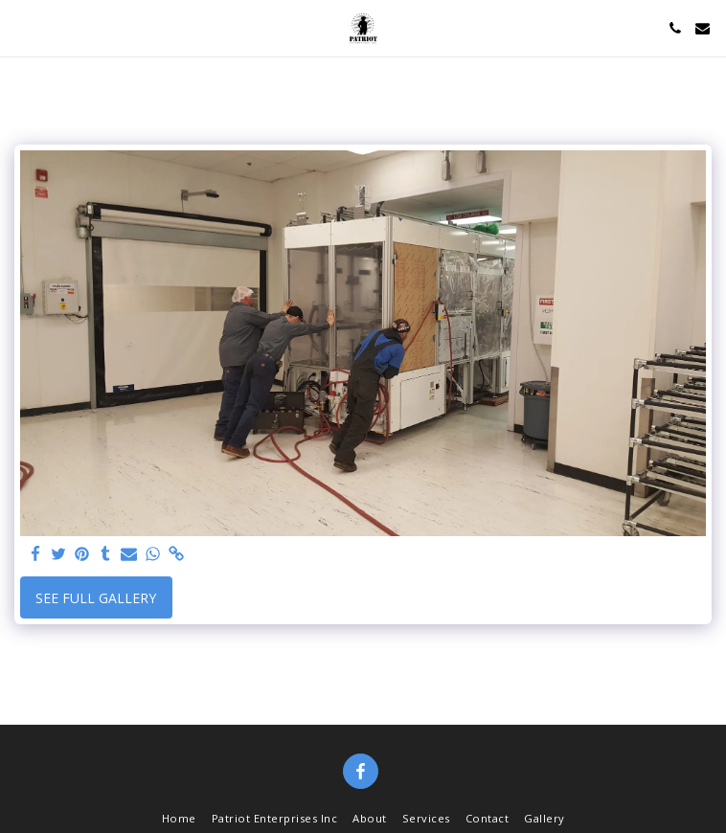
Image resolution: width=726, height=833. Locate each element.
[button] (21, 27)
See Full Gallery (95, 598)
